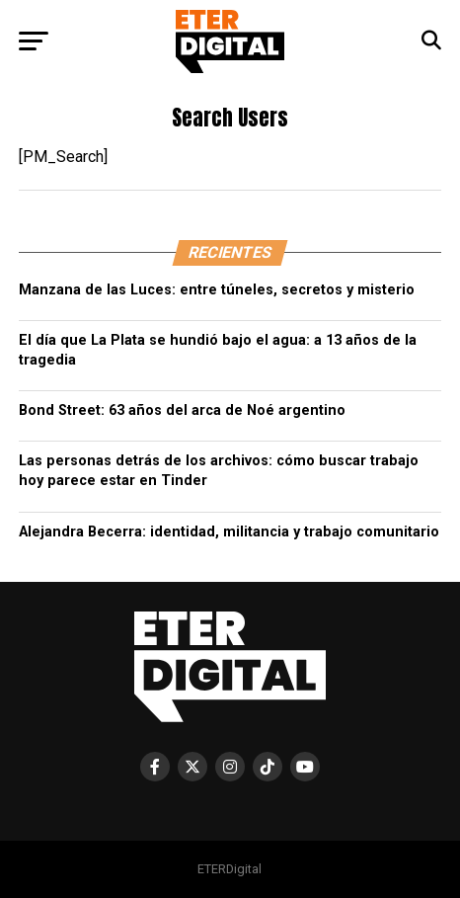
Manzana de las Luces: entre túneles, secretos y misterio (217, 290)
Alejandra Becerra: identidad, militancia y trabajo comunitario (229, 532)
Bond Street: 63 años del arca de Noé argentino (184, 410)
